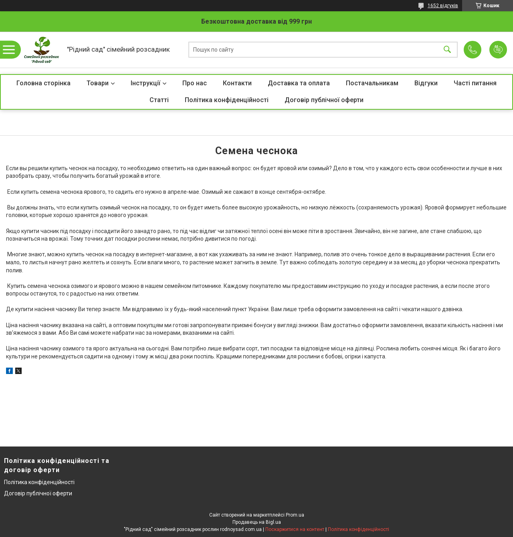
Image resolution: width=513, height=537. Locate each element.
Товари (98, 83)
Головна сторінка (43, 83)
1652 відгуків (443, 5)
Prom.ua (295, 515)
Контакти (237, 83)
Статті (159, 100)
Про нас (194, 83)
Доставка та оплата (299, 83)
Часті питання (475, 83)
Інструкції (145, 83)
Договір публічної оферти (324, 100)
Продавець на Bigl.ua (256, 522)
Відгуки (426, 83)
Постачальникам (372, 83)
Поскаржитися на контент (294, 529)
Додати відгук (498, 49)
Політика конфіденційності (227, 100)
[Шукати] (447, 49)
